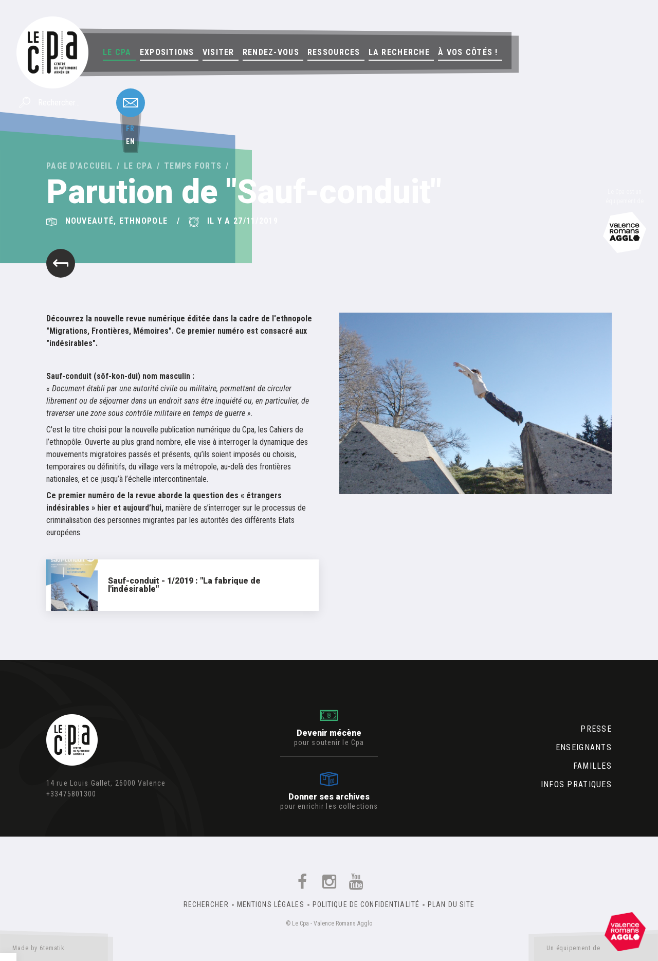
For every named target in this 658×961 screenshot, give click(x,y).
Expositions (167, 52)
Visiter (218, 52)
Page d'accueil (79, 166)
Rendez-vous (271, 52)
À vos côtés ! (468, 52)
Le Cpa (117, 52)
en (130, 141)
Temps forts (193, 166)
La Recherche (399, 52)
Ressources (333, 52)
